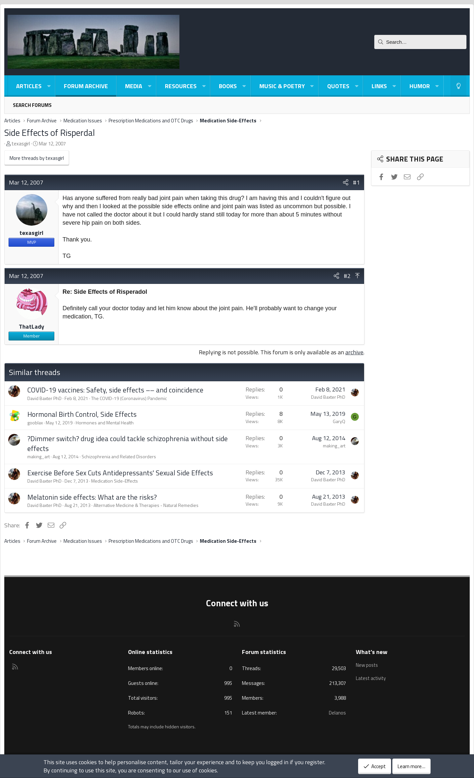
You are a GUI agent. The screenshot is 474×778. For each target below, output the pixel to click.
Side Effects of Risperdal (49, 132)
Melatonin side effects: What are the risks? (92, 497)
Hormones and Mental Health (105, 422)
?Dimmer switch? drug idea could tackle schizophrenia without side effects (127, 443)
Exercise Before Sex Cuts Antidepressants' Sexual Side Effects (120, 472)
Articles (28, 86)
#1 (356, 182)
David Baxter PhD (44, 398)
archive (354, 352)
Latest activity (371, 677)
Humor (419, 86)
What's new (371, 651)
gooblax (35, 422)
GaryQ (339, 421)
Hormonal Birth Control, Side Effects (82, 414)
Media (133, 86)
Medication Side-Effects (114, 480)
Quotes (338, 86)
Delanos (337, 712)
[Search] (420, 42)
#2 (347, 275)
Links (379, 86)
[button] (48, 86)
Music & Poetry (282, 86)
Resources (181, 86)
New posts (367, 664)
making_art (38, 456)
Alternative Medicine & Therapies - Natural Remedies (145, 505)
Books (228, 86)
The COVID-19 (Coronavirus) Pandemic (129, 398)
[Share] (346, 182)
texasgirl (21, 143)
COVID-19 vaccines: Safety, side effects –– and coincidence (115, 390)
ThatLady (31, 326)
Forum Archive (86, 86)
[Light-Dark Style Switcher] (458, 86)
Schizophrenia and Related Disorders (119, 456)
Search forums (32, 105)
